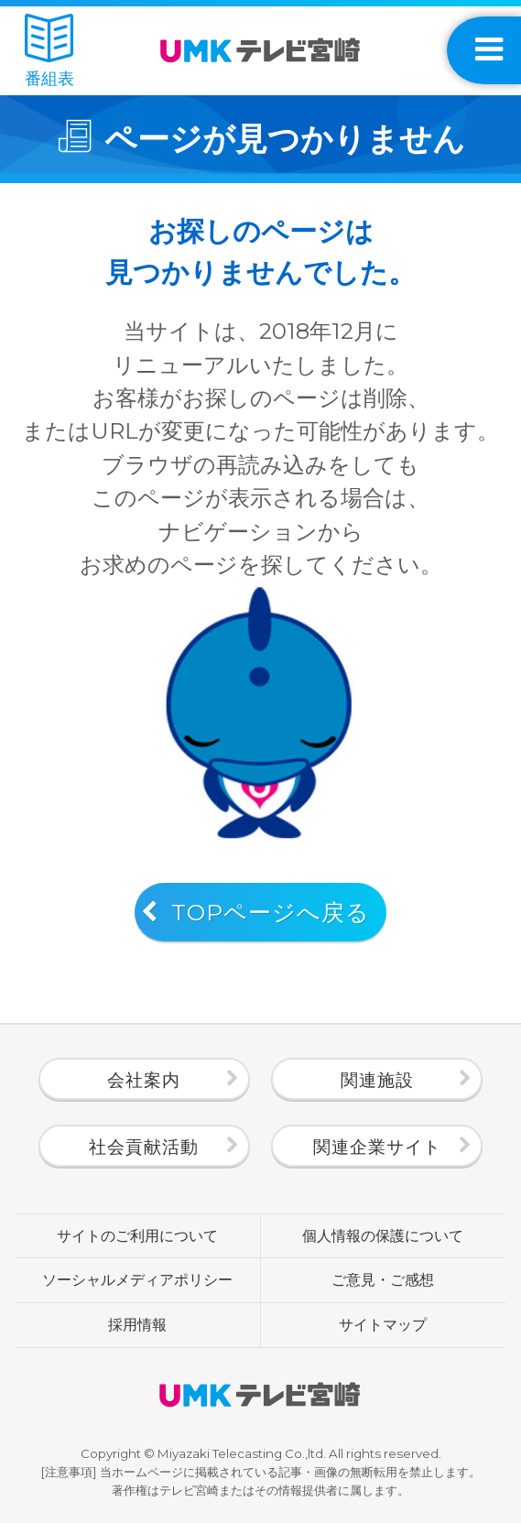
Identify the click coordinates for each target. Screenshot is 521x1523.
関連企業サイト (377, 1147)
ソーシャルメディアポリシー (137, 1280)
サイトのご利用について (137, 1236)
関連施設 (377, 1080)
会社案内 (143, 1080)
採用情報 (137, 1324)
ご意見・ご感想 (382, 1280)
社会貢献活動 (144, 1147)
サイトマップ (383, 1324)
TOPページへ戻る (270, 912)
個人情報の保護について (382, 1236)
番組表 (49, 51)
